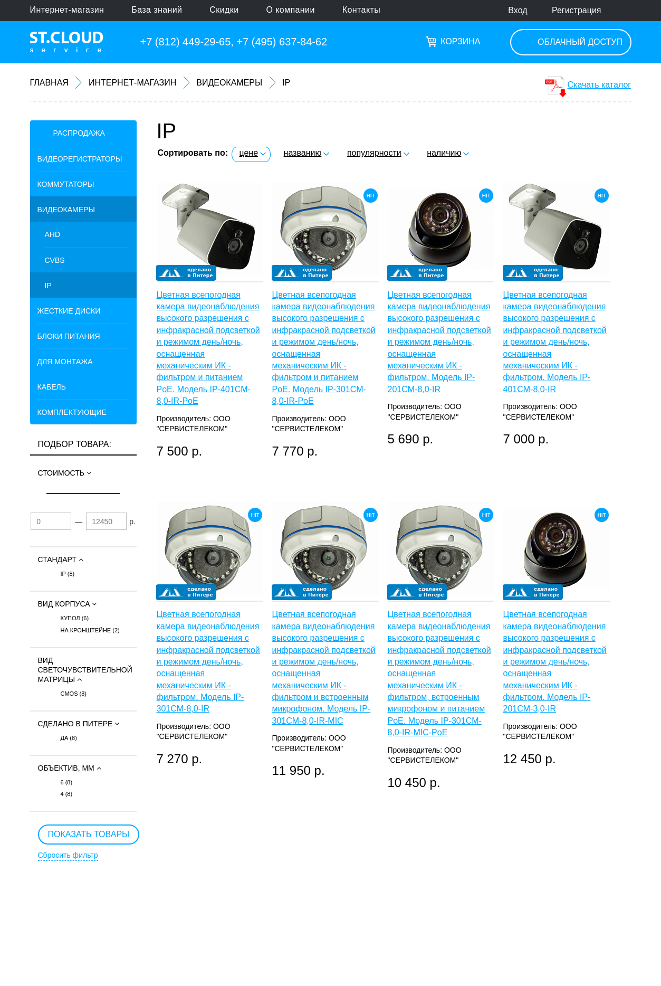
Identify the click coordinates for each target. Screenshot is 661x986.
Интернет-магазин (67, 9)
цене (248, 152)
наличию (444, 152)
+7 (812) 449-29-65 (185, 42)
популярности (374, 152)
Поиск (625, 10)
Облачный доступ (580, 41)
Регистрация (576, 10)
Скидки (223, 9)
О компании (290, 9)
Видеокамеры (229, 82)
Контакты (361, 9)
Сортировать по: (193, 152)
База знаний (156, 9)
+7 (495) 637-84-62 (281, 42)
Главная (49, 82)
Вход (517, 10)
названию (303, 152)
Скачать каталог (599, 84)
